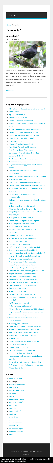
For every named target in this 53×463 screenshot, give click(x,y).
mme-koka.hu (29, 451)
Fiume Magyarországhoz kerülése (22, 265)
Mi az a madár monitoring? (19, 347)
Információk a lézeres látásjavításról (23, 279)
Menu (12, 15)
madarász (12, 408)
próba (11, 420)
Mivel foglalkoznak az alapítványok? (22, 209)
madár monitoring (16, 411)
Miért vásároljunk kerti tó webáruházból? (24, 247)
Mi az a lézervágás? (16, 368)
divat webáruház (15, 379)
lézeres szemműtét (16, 402)
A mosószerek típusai (17, 162)
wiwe (11, 434)
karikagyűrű (13, 387)
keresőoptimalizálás (16, 390)
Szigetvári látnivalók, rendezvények (22, 274)
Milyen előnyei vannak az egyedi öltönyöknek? (26, 309)
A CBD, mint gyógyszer (18, 241)
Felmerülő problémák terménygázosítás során (26, 271)
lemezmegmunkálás (16, 399)
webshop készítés (16, 431)
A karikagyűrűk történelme (19, 324)
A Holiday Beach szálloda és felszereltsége (25, 282)
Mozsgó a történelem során (19, 244)
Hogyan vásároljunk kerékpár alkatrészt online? (27, 185)
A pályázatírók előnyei (17, 179)
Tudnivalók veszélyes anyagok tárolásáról (25, 135)
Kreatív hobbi (14, 112)
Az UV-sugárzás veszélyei (19, 303)
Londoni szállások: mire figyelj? (20, 353)
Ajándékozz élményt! (17, 115)
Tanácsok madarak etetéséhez (21, 120)
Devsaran (26, 454)
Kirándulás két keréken (18, 118)
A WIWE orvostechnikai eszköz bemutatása (26, 365)
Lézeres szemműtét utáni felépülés (22, 294)
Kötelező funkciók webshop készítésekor (25, 362)
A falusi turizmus (15, 141)
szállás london (14, 426)
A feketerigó (12, 36)
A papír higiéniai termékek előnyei (22, 224)
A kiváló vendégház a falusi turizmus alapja (25, 129)
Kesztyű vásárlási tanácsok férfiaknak (23, 332)
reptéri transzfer (15, 423)
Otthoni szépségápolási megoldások (23, 250)
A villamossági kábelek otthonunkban (23, 159)
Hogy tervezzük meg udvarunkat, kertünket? (26, 312)
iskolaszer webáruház (17, 384)
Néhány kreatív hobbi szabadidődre (22, 285)
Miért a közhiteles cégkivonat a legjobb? (24, 182)
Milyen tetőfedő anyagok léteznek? (22, 335)
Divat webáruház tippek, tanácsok (22, 350)
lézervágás (13, 405)
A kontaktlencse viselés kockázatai (22, 262)
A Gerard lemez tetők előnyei (20, 306)
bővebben (10, 90)
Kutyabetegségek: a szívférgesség (22, 276)
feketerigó (13, 381)
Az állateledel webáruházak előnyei (22, 238)
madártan (12, 414)
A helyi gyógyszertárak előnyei (20, 259)
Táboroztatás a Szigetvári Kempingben (24, 221)
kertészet (13, 393)
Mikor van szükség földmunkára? (21, 138)
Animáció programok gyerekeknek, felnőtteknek (27, 176)
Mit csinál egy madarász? (18, 344)
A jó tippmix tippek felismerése (21, 150)
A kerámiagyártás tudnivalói (19, 226)
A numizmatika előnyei (17, 291)
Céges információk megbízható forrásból (24, 132)
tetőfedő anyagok (16, 428)
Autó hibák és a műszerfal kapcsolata (23, 147)
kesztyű (12, 396)
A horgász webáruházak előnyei (21, 218)
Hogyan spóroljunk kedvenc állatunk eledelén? (27, 253)
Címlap (8, 25)
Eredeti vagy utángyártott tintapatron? (24, 268)
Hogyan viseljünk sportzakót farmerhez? (24, 256)
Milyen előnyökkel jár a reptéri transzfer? (24, 341)
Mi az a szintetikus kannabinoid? (21, 144)
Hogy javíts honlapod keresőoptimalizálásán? (26, 326)
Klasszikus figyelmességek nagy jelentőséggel (27, 109)
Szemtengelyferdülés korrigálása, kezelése (25, 329)
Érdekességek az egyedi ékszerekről (23, 206)
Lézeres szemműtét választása (21, 235)
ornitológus (13, 417)
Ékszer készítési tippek (18, 288)
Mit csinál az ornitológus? (18, 315)
